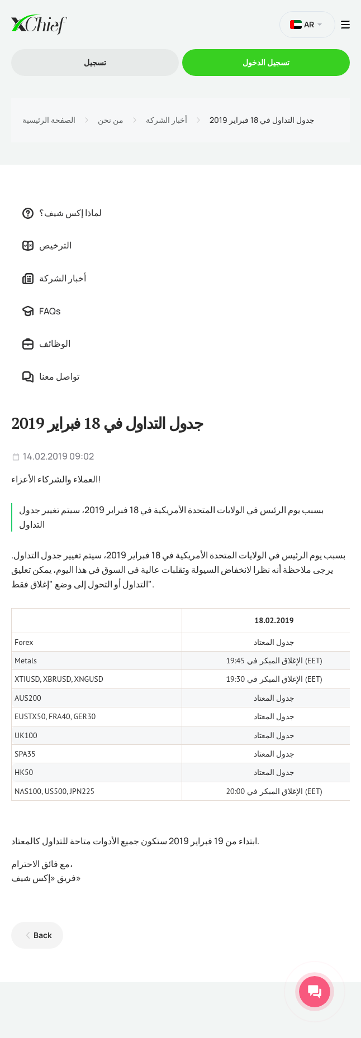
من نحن (111, 120)
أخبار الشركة (166, 120)
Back (43, 935)
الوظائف (46, 343)
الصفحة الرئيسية (48, 120)
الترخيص (47, 245)
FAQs (41, 311)
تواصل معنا (50, 376)
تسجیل (95, 62)
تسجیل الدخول (266, 62)
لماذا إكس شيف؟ (62, 213)
